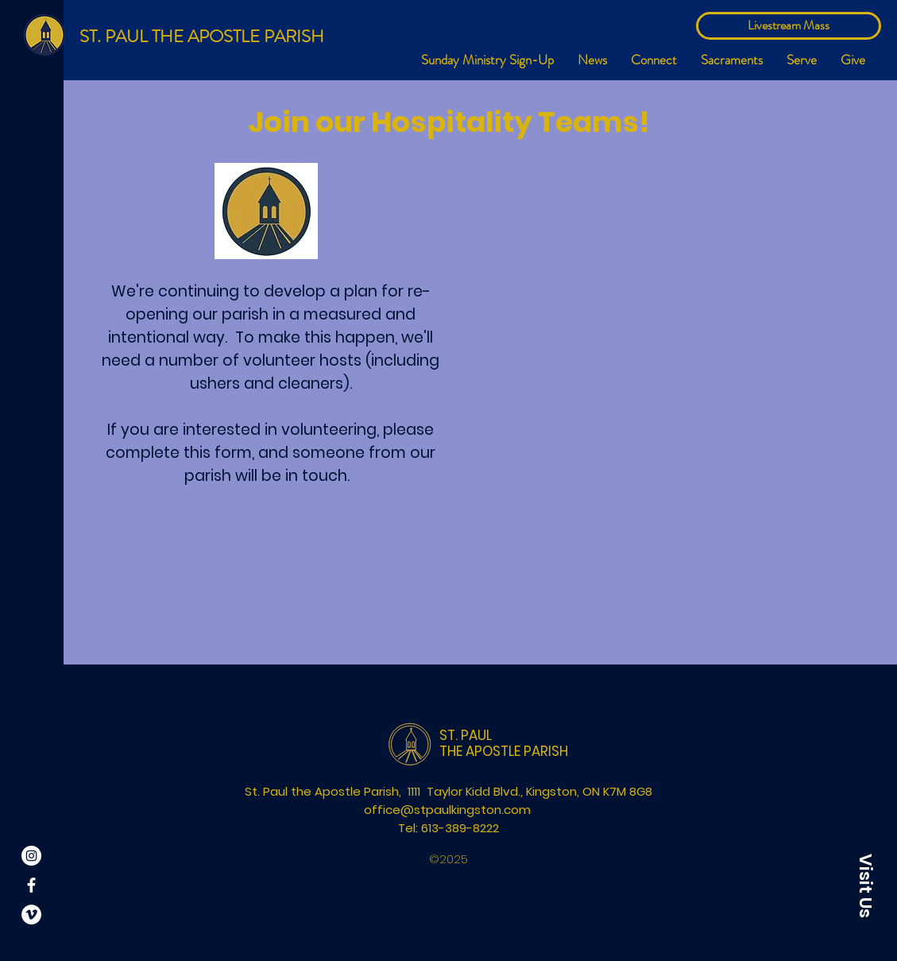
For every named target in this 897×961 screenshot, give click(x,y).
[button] (654, 59)
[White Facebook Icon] (31, 885)
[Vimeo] (31, 914)
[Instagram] (31, 856)
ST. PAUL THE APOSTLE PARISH (201, 36)
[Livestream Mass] (788, 26)
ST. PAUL (465, 735)
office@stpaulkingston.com (447, 809)
